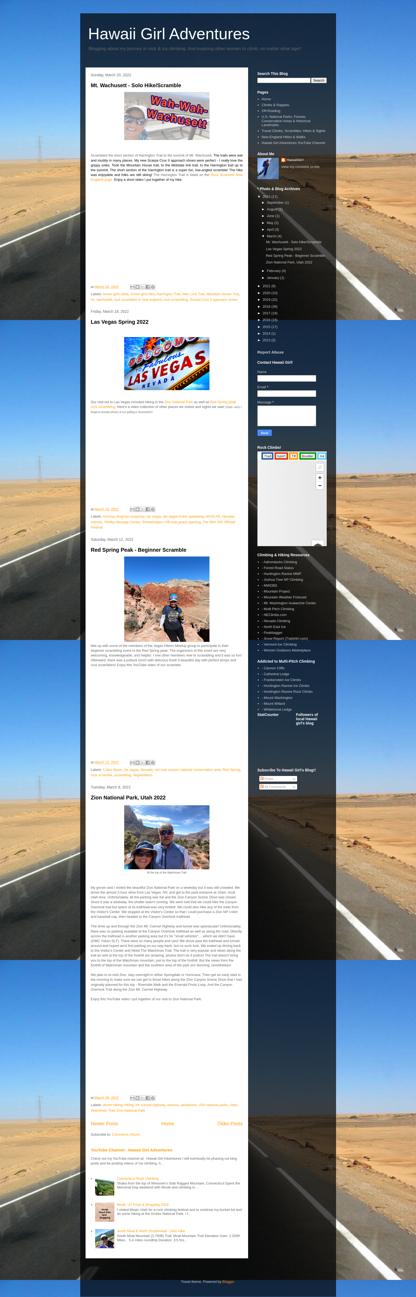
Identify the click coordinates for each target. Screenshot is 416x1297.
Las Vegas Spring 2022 (120, 322)
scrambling (122, 775)
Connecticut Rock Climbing (138, 1178)
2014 (267, 333)
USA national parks (213, 1105)
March (272, 236)
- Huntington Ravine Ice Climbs (285, 686)
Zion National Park (178, 402)
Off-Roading (271, 111)
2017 (267, 313)
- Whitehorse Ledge (277, 709)
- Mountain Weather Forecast (284, 597)
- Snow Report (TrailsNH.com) (285, 639)
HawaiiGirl (295, 160)
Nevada (228, 516)
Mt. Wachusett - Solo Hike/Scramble (136, 85)
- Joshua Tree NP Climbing (282, 580)
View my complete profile (300, 167)
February (274, 271)
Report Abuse (270, 352)
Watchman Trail (103, 1110)
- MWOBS (269, 585)
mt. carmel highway (150, 1105)
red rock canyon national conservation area (188, 770)
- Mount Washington (277, 698)
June (271, 216)
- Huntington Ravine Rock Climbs (287, 692)
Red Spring (231, 770)
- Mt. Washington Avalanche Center (289, 603)
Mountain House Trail (222, 294)
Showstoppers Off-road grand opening (171, 522)
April (271, 229)
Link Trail (197, 294)
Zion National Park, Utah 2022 (128, 797)
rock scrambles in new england (137, 300)
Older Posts (230, 1123)
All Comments (273, 787)
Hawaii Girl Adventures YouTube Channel (293, 143)
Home (167, 1123)
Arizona (108, 516)
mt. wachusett (101, 300)
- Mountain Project (276, 591)
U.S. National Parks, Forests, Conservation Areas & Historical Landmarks (286, 121)
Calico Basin (112, 770)
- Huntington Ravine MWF (282, 574)
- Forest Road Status (278, 568)
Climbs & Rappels (275, 105)
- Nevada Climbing (276, 621)
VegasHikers (142, 775)
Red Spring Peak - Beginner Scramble (139, 550)
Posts (266, 779)
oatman (96, 522)
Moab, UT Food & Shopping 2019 (142, 1205)
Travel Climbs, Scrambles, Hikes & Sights (293, 131)
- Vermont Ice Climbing (279, 644)
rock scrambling (176, 300)
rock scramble (101, 775)
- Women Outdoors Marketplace (286, 650)
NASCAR (213, 516)
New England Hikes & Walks (283, 137)
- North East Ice (274, 627)
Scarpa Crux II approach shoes (213, 300)
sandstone (188, 1105)
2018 (267, 307)
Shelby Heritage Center (122, 522)
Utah (233, 1105)
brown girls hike (143, 294)
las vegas (154, 516)
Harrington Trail (168, 294)
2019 (267, 300)
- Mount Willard (273, 704)
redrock (172, 1105)
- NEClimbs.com (274, 615)
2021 (267, 286)
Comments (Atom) (126, 1134)
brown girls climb (116, 294)
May (270, 223)
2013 (267, 340)
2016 (267, 320)
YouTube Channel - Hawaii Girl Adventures (131, 1150)
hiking (129, 1105)
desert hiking (113, 1105)
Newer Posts (104, 1123)
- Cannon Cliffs (273, 668)
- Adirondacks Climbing (279, 562)
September (276, 203)
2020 (267, 293)
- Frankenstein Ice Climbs (281, 680)
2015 (267, 327)
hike (185, 294)
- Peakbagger (272, 633)
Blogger (228, 1282)
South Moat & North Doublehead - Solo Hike (151, 1231)
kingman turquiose (130, 516)
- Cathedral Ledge (275, 674)
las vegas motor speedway (183, 516)
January (273, 278)
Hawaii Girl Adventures (169, 34)
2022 (267, 197)
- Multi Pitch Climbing (278, 609)
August (272, 209)
